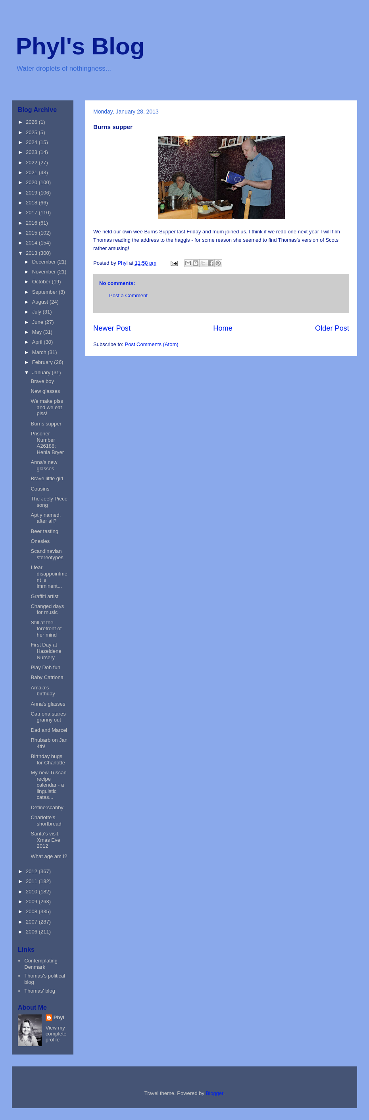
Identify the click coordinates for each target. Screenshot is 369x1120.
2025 (32, 132)
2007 (32, 922)
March (40, 352)
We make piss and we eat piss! (47, 407)
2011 (32, 881)
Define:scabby (47, 807)
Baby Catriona (47, 677)
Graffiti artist (44, 596)
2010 (32, 892)
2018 (32, 203)
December (45, 262)
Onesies (40, 541)
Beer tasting (44, 531)
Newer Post (112, 328)
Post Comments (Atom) (152, 344)
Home (223, 328)
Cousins (40, 489)
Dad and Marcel (49, 730)
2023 (32, 152)
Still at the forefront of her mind (46, 629)
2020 (32, 182)
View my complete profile (56, 1034)
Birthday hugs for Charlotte (48, 759)
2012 (32, 871)
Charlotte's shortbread (46, 820)
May (37, 332)
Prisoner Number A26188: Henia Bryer (47, 443)
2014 (32, 243)
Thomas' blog (39, 991)
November (45, 272)
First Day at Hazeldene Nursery (46, 651)
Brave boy (42, 381)
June (38, 322)
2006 (32, 932)
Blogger (214, 1093)
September (45, 292)
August (41, 302)
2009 (32, 901)
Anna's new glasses (44, 465)
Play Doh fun (45, 667)
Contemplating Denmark (41, 964)
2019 (32, 193)
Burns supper (46, 424)
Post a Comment (128, 295)
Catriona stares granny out (48, 717)
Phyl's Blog (80, 46)
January (42, 372)
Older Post (332, 328)
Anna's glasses (48, 704)
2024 (32, 142)
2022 (32, 162)
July (37, 312)
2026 (32, 122)
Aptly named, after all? (46, 518)
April (38, 342)
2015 (32, 233)
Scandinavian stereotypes (47, 554)
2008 (32, 911)
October (42, 282)
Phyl (59, 1017)
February (43, 362)
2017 (32, 213)
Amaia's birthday (43, 691)
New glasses (45, 391)
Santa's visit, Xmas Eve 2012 (45, 840)
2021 (32, 172)
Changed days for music (47, 609)
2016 (32, 223)
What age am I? (49, 856)
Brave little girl (47, 478)
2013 (32, 253)
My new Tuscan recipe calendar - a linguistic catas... (48, 785)
